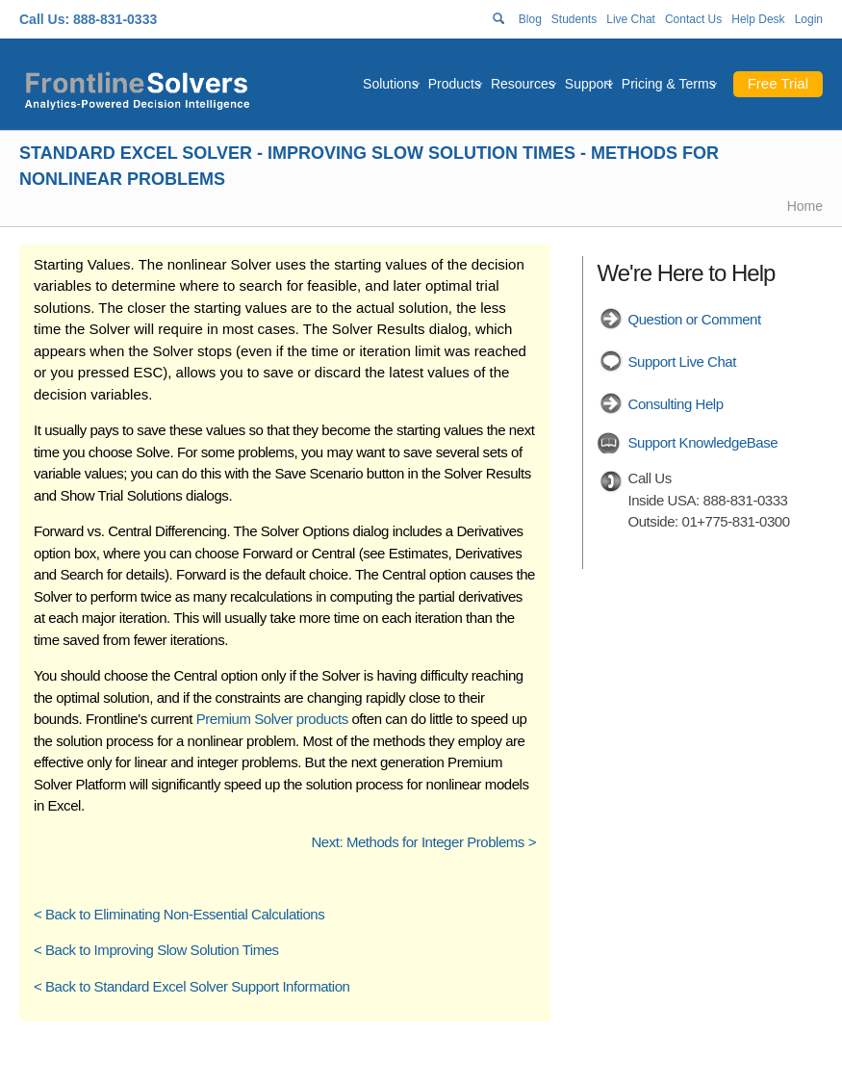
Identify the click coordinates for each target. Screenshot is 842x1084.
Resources (523, 83)
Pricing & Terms (669, 83)
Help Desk (757, 19)
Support (588, 83)
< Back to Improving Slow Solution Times (156, 950)
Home (805, 206)
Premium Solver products (272, 718)
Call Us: (44, 19)
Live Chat (630, 19)
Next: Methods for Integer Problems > (423, 842)
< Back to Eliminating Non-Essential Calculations (179, 914)
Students (574, 19)
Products (454, 83)
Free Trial (778, 83)
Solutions (391, 83)
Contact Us (693, 19)
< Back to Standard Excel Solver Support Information (192, 986)
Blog (530, 19)
